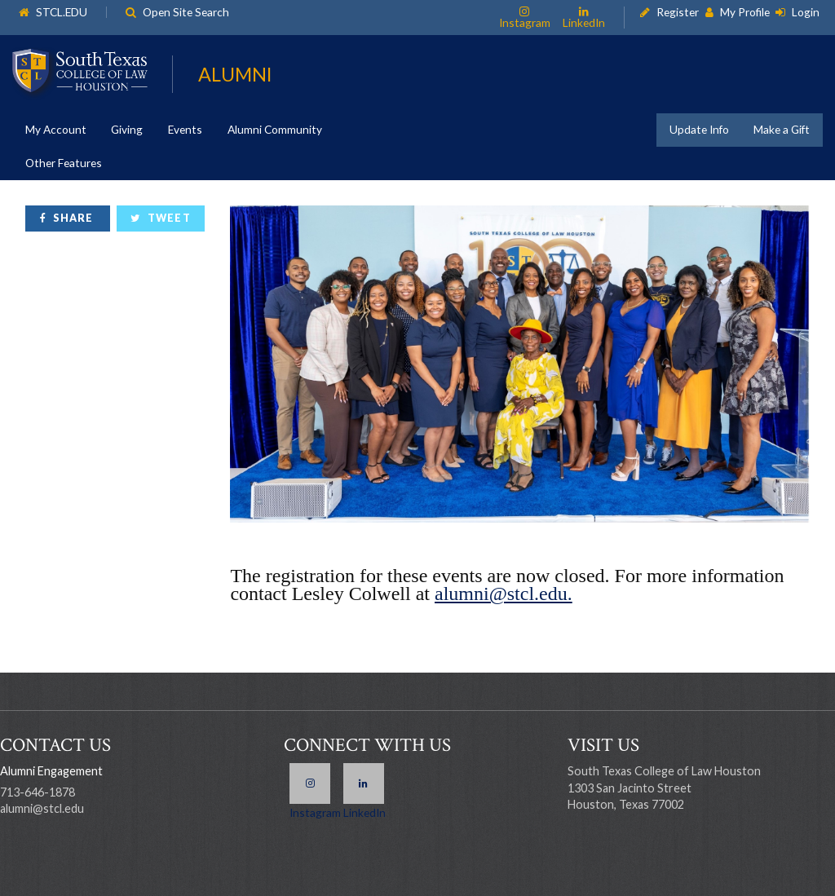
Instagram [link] (524, 22)
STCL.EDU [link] (61, 13)
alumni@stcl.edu (42, 808)
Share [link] (73, 218)
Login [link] (806, 13)
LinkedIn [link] (584, 22)
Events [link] (185, 129)
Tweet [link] (169, 218)
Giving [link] (127, 129)
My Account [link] (55, 129)
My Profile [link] (745, 13)
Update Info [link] (699, 129)
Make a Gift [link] (781, 129)
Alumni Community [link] (275, 129)
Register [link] (677, 13)
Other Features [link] (63, 163)
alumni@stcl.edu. (503, 593)
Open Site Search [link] (186, 13)
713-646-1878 (37, 792)
